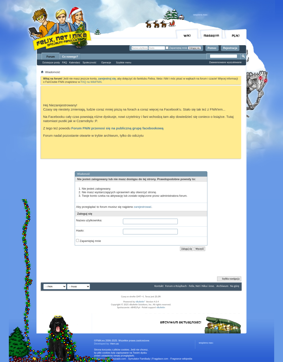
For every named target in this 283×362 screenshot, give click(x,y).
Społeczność (89, 62)
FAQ (64, 62)
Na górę (234, 286)
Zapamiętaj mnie (176, 48)
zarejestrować (142, 206)
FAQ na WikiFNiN (91, 82)
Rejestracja (230, 48)
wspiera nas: (200, 14)
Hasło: (80, 230)
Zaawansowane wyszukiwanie (225, 62)
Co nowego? (70, 56)
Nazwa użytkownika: (89, 220)
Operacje (106, 62)
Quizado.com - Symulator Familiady (131, 358)
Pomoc (212, 48)
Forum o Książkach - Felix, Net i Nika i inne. (190, 286)
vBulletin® (140, 301)
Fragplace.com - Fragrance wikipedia (172, 358)
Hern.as (114, 343)
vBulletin (160, 307)
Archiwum (222, 286)
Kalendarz (74, 62)
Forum (50, 56)
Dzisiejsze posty (51, 62)
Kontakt (159, 286)
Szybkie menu (123, 62)
